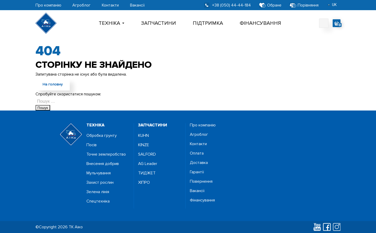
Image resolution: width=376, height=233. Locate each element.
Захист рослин (100, 182)
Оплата (197, 153)
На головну (53, 84)
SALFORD (147, 154)
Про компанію (48, 5)
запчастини (152, 125)
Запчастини (158, 23)
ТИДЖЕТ (147, 173)
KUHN (143, 135)
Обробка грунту (101, 135)
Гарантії (197, 172)
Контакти (110, 5)
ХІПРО (144, 182)
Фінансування (260, 23)
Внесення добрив (102, 164)
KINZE (143, 145)
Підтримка (208, 23)
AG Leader (147, 164)
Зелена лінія (97, 192)
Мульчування (98, 173)
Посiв (91, 145)
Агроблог (81, 5)
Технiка (111, 23)
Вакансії (137, 5)
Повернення (201, 181)
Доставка (199, 163)
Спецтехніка (98, 201)
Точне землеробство (106, 154)
